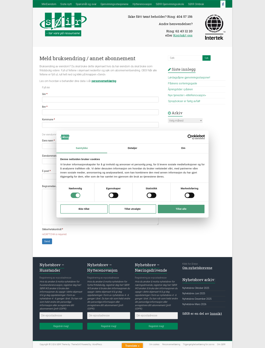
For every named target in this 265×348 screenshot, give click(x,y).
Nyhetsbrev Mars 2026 (194, 304)
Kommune (48, 119)
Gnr (44, 94)
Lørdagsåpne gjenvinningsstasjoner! (189, 77)
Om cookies (154, 344)
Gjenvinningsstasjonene (114, 4)
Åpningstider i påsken (180, 89)
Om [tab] (183, 148)
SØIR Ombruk (196, 4)
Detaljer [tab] (132, 148)
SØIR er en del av (202, 313)
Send (47, 241)
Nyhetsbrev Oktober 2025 (195, 288)
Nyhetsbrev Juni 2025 (193, 293)
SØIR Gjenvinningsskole (170, 4)
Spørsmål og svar (86, 4)
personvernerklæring (104, 81)
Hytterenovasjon (142, 4)
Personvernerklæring (171, 344)
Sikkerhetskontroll (52, 229)
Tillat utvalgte (132, 209)
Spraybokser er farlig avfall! (184, 101)
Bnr (44, 106)
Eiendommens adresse (55, 155)
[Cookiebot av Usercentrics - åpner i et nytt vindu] (190, 136)
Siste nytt (66, 4)
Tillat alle (181, 209)
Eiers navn (48, 140)
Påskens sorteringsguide (182, 83)
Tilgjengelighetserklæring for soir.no (198, 344)
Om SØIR (221, 344)
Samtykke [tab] (82, 148)
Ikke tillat (83, 209)
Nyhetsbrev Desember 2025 (197, 298)
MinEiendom (49, 4)
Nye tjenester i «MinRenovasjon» (187, 95)
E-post (46, 171)
